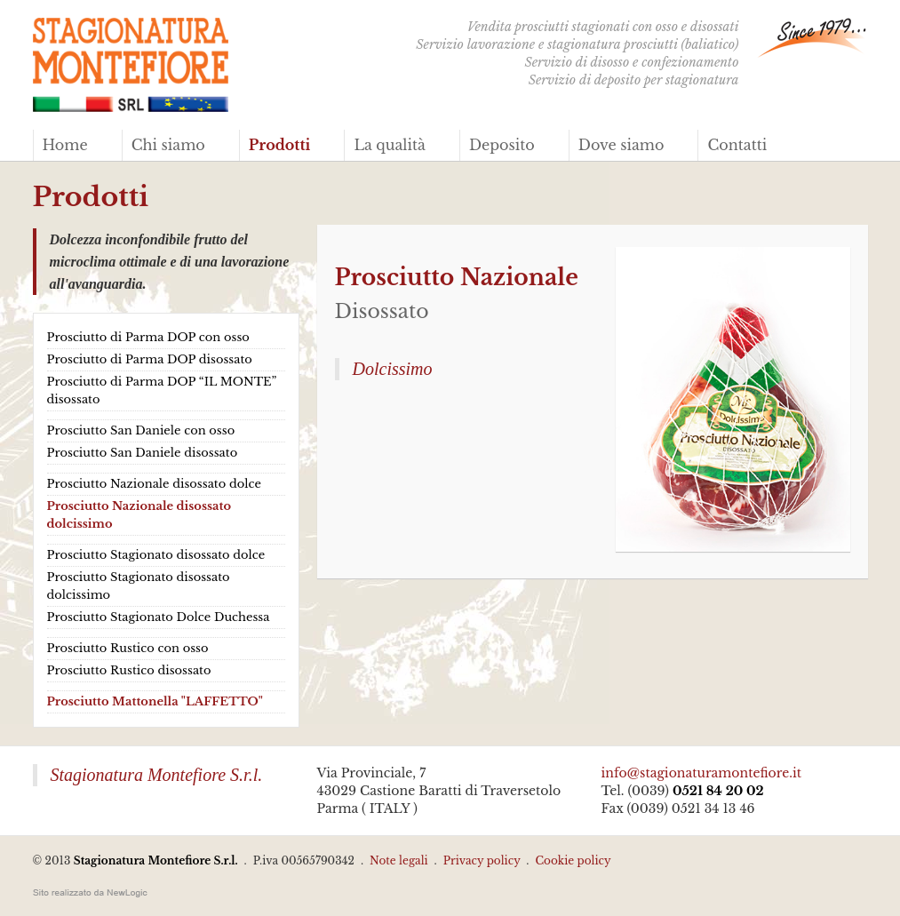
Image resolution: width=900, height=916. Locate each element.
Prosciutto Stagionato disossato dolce (156, 554)
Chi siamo (168, 145)
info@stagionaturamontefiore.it (701, 773)
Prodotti (280, 145)
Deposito (502, 145)
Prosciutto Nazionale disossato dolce (154, 483)
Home (65, 145)
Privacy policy (482, 860)
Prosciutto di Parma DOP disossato (149, 359)
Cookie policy (572, 860)
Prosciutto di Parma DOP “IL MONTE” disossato (162, 390)
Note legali (399, 860)
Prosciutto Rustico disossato (129, 670)
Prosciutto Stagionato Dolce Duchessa (158, 617)
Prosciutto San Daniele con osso (141, 430)
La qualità (390, 145)
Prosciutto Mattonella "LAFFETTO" (155, 701)
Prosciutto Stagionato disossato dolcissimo (138, 586)
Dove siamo (621, 145)
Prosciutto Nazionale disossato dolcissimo (139, 514)
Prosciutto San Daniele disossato (142, 452)
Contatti (737, 145)
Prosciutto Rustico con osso (128, 648)
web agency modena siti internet (90, 893)
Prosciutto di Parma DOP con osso (148, 337)
